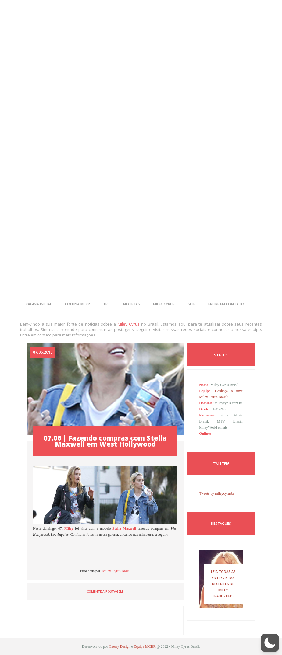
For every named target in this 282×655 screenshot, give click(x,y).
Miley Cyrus (129, 324)
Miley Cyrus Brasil (116, 571)
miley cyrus (164, 304)
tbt (106, 304)
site (191, 304)
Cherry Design (119, 646)
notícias (131, 304)
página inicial (39, 304)
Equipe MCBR (145, 646)
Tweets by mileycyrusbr (216, 493)
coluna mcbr (77, 304)
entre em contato (226, 304)
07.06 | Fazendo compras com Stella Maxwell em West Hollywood (105, 440)
